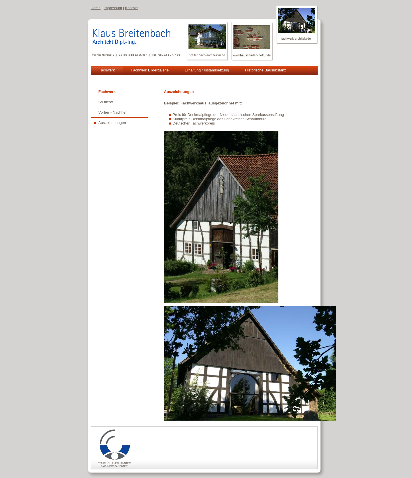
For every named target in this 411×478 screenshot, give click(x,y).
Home (96, 8)
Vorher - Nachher (113, 112)
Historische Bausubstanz (265, 70)
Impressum (113, 8)
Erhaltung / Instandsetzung (207, 70)
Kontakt (131, 8)
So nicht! (106, 102)
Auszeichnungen (112, 123)
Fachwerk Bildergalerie (150, 70)
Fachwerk (107, 70)
